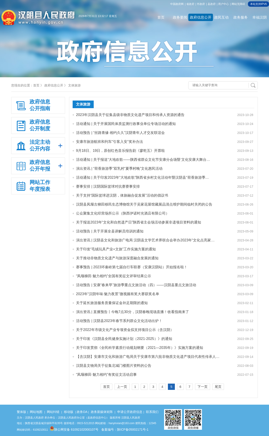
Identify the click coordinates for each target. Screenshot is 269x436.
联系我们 (152, 412)
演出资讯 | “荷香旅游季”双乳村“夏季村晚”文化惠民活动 (119, 168)
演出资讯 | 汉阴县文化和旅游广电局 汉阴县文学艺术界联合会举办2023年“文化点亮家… (145, 240)
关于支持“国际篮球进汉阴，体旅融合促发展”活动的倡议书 (122, 195)
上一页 (122, 387)
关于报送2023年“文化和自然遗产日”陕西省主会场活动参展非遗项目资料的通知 (138, 222)
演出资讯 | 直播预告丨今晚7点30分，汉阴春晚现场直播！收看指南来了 (132, 312)
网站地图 (36, 412)
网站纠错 (53, 412)
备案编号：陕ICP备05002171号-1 (124, 429)
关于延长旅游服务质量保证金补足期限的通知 (112, 303)
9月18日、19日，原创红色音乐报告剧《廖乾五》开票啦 (120, 150)
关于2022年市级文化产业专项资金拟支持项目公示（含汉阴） (125, 330)
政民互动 (221, 17)
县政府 (212, 4)
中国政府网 (177, 4)
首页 (161, 17)
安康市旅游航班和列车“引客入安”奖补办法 (109, 142)
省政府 (190, 4)
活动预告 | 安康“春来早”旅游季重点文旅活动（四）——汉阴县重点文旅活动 (136, 285)
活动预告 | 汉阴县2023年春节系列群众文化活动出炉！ (119, 321)
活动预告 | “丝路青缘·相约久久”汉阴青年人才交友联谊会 (120, 133)
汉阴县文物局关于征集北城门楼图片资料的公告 (113, 365)
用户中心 (223, 4)
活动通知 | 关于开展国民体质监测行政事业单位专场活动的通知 (126, 124)
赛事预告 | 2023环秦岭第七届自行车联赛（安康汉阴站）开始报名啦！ (131, 267)
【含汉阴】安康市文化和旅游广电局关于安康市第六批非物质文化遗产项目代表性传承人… (147, 357)
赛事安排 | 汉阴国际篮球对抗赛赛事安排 (108, 186)
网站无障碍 (238, 4)
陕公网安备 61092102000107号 (74, 429)
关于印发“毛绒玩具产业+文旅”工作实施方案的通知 (116, 249)
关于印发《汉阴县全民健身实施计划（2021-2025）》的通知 (124, 339)
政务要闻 (180, 17)
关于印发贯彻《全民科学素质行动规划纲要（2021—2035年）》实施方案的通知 (139, 348)
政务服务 (240, 17)
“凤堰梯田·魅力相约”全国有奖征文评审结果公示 (113, 276)
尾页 (218, 387)
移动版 (68, 412)
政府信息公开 (200, 17)
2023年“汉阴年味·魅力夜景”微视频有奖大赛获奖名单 (117, 294)
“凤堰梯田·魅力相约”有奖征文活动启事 (106, 374)
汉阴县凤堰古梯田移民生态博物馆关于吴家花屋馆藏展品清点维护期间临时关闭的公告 (144, 204)
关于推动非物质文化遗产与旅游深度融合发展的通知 (117, 258)
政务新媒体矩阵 (102, 412)
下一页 (202, 387)
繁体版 (21, 412)
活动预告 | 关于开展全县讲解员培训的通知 (109, 231)
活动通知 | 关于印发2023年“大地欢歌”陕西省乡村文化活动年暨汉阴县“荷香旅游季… (142, 177)
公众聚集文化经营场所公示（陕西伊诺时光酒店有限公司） (122, 213)
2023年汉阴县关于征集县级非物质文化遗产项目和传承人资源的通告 (130, 115)
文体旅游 (74, 85)
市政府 (201, 4)
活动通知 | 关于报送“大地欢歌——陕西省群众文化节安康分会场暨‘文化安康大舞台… (143, 159)
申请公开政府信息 (129, 412)
